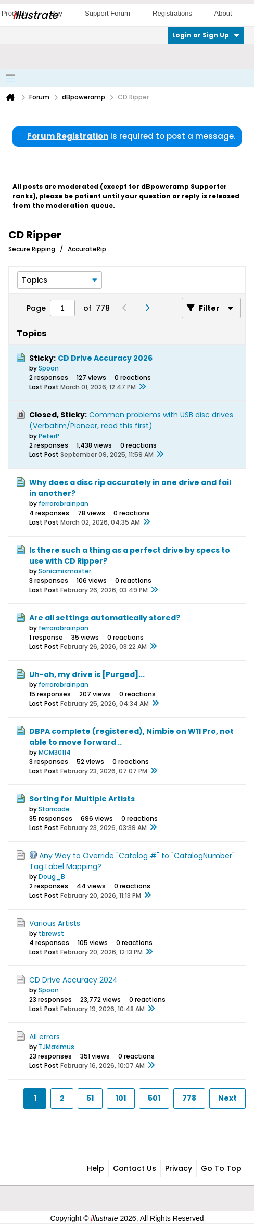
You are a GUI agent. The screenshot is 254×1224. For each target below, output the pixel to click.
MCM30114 (55, 752)
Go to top (221, 1168)
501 (154, 1098)
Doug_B (52, 876)
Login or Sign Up (205, 35)
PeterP (49, 435)
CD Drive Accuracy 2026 (105, 358)
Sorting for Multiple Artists (82, 799)
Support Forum (107, 13)
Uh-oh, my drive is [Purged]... (87, 674)
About (223, 13)
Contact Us (134, 1168)
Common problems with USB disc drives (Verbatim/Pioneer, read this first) (131, 420)
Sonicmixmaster (65, 571)
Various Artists (54, 923)
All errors (44, 1036)
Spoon (49, 368)
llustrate (35, 15)
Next (227, 1098)
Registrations (172, 13)
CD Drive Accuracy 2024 (73, 980)
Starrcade (54, 809)
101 (121, 1098)
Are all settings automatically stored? (104, 618)
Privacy (178, 1168)
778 (189, 1098)
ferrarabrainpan (63, 503)
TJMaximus (56, 1046)
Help (95, 1168)
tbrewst (51, 933)
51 (90, 1098)
